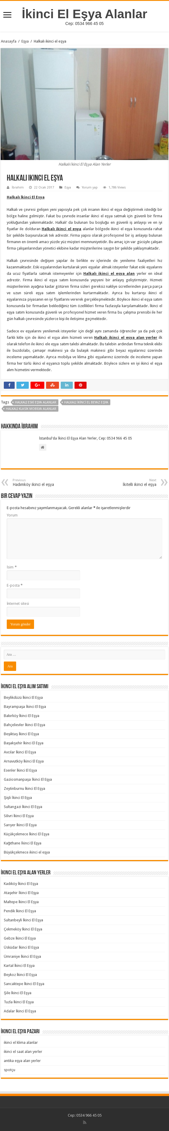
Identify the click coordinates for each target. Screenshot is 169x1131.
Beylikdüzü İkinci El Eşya (23, 697)
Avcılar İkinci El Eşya (20, 752)
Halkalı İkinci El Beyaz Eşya (86, 402)
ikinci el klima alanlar (21, 1042)
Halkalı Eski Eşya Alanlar (35, 402)
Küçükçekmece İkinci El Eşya (26, 834)
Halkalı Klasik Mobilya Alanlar (31, 409)
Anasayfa (8, 41)
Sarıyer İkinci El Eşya (20, 825)
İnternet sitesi (18, 603)
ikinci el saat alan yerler (23, 1051)
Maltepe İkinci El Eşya (21, 902)
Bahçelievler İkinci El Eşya (24, 725)
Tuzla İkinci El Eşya (19, 1002)
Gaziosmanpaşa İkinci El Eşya (28, 779)
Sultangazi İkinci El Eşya (23, 807)
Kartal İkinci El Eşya (19, 965)
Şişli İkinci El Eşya (18, 797)
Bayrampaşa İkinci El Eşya (25, 706)
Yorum (12, 515)
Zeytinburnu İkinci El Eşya (24, 788)
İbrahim (18, 187)
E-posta (15, 585)
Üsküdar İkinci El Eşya (21, 947)
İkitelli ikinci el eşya (126, 482)
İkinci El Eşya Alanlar (84, 14)
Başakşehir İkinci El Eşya (23, 743)
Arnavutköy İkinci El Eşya (24, 761)
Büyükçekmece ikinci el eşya (27, 852)
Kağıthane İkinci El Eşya (22, 843)
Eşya (25, 41)
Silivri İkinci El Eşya (19, 816)
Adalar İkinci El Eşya (20, 1011)
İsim (12, 567)
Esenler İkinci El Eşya (20, 770)
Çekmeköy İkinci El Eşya (23, 929)
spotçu (9, 1070)
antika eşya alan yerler (22, 1060)
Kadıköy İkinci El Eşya (21, 883)
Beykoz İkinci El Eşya (20, 974)
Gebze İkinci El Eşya (20, 938)
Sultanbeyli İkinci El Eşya (23, 920)
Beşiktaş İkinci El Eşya (21, 734)
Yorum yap (90, 187)
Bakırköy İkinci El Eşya (21, 715)
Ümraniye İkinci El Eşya (22, 956)
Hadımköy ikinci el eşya (43, 482)
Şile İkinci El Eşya (17, 993)
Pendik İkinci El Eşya (20, 911)
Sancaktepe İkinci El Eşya (24, 984)
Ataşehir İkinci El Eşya (21, 893)
